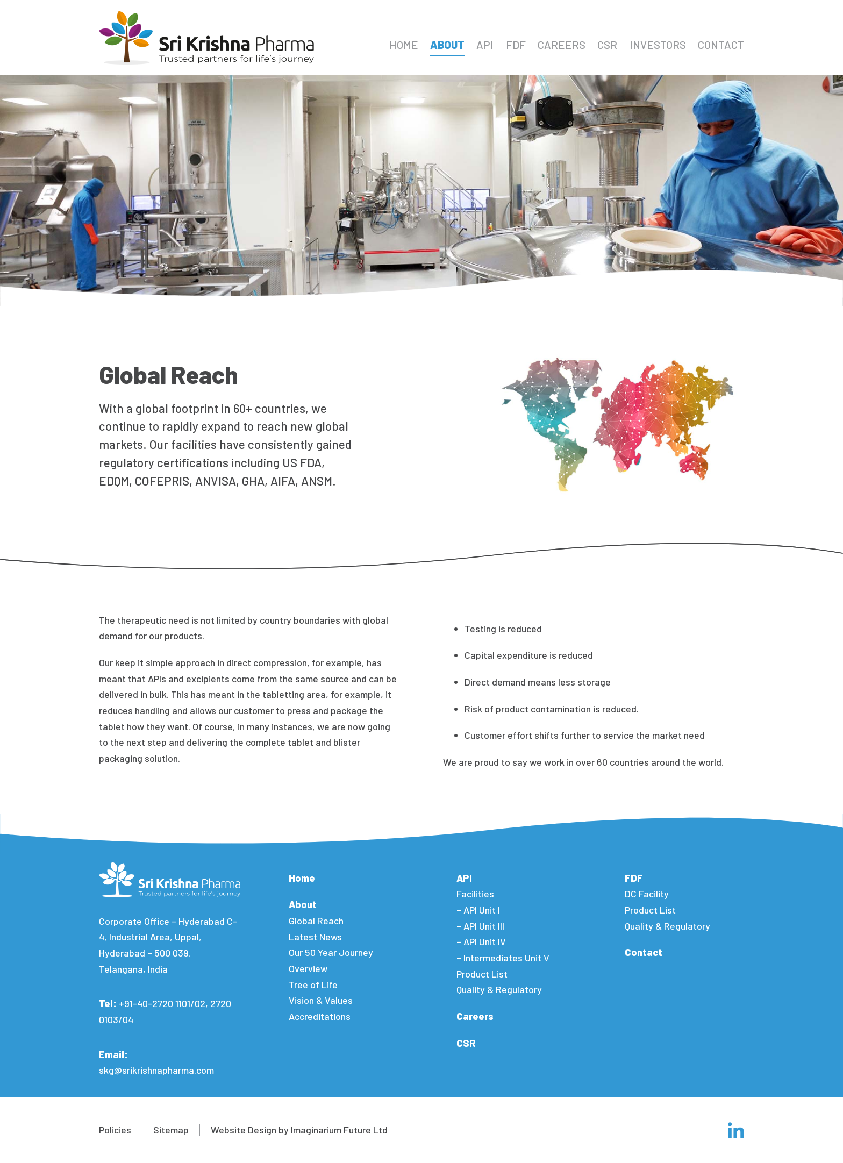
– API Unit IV (481, 941)
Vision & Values (321, 1000)
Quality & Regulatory (499, 989)
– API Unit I (478, 910)
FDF (516, 44)
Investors (658, 44)
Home (403, 44)
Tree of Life (313, 984)
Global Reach (316, 920)
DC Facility (647, 894)
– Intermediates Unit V (502, 958)
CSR (607, 44)
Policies (115, 1130)
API (485, 44)
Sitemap (171, 1130)
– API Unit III (480, 926)
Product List (482, 974)
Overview (308, 968)
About (447, 44)
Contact (721, 44)
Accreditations (320, 1016)
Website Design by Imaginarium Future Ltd (299, 1130)
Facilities (475, 894)
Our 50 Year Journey (331, 952)
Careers (561, 44)
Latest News (315, 937)
